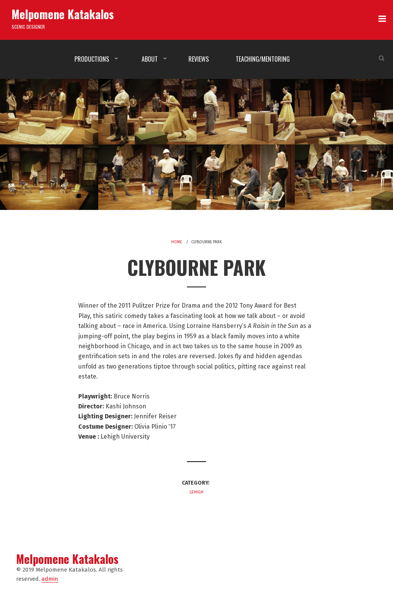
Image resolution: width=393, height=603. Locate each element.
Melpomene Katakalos (63, 14)
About (150, 59)
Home (176, 242)
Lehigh (196, 492)
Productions (91, 59)
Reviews (198, 59)
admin (49, 578)
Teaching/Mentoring (263, 59)
